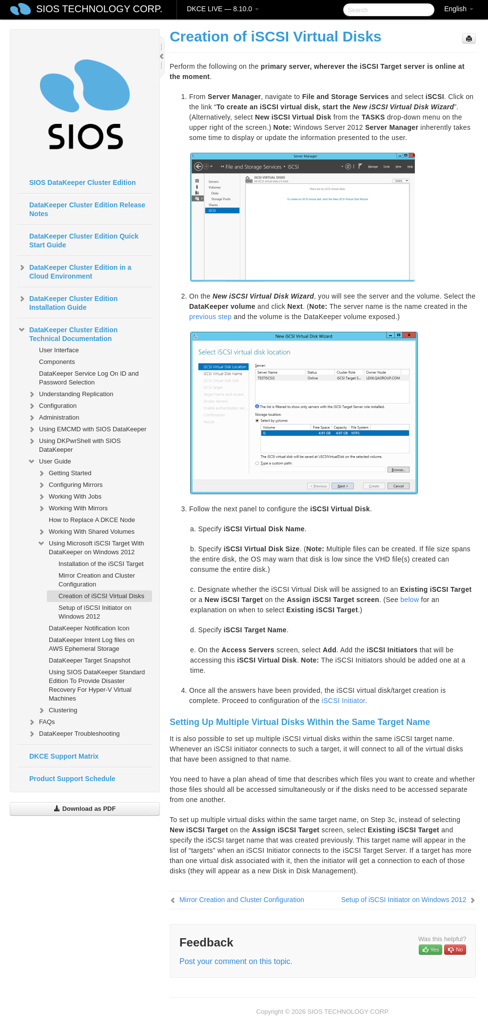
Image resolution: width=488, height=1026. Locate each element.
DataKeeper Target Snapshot (89, 660)
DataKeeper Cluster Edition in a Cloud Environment (74, 271)
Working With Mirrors (72, 508)
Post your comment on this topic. (236, 961)
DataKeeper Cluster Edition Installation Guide (67, 302)
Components (57, 361)
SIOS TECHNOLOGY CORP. (99, 8)
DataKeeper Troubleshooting (73, 734)
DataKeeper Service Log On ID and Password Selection (89, 378)
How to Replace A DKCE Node (92, 519)
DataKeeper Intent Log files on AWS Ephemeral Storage (92, 644)
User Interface (59, 350)
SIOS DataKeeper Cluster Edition (82, 182)
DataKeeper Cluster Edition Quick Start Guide (83, 240)
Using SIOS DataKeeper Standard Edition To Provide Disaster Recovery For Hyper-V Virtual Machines (97, 685)
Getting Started (64, 473)
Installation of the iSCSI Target (101, 563)
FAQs (41, 722)
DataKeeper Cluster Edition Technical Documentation (67, 333)
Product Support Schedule (72, 779)
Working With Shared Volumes (86, 532)
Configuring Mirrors (70, 485)
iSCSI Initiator (343, 700)
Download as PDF (85, 808)
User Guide (49, 461)
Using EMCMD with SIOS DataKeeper (86, 429)
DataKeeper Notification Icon (89, 628)
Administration (53, 417)
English (458, 9)
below (409, 600)
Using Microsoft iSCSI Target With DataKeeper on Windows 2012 (90, 547)
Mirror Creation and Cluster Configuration (97, 580)
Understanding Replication (70, 394)
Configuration (52, 406)
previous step (210, 317)
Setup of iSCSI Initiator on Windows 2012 (95, 612)
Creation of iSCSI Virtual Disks (101, 596)
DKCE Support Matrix (63, 756)
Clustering (57, 710)
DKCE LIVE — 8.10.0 (223, 9)
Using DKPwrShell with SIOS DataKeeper (74, 444)
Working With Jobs (69, 497)
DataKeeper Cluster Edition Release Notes (87, 209)
